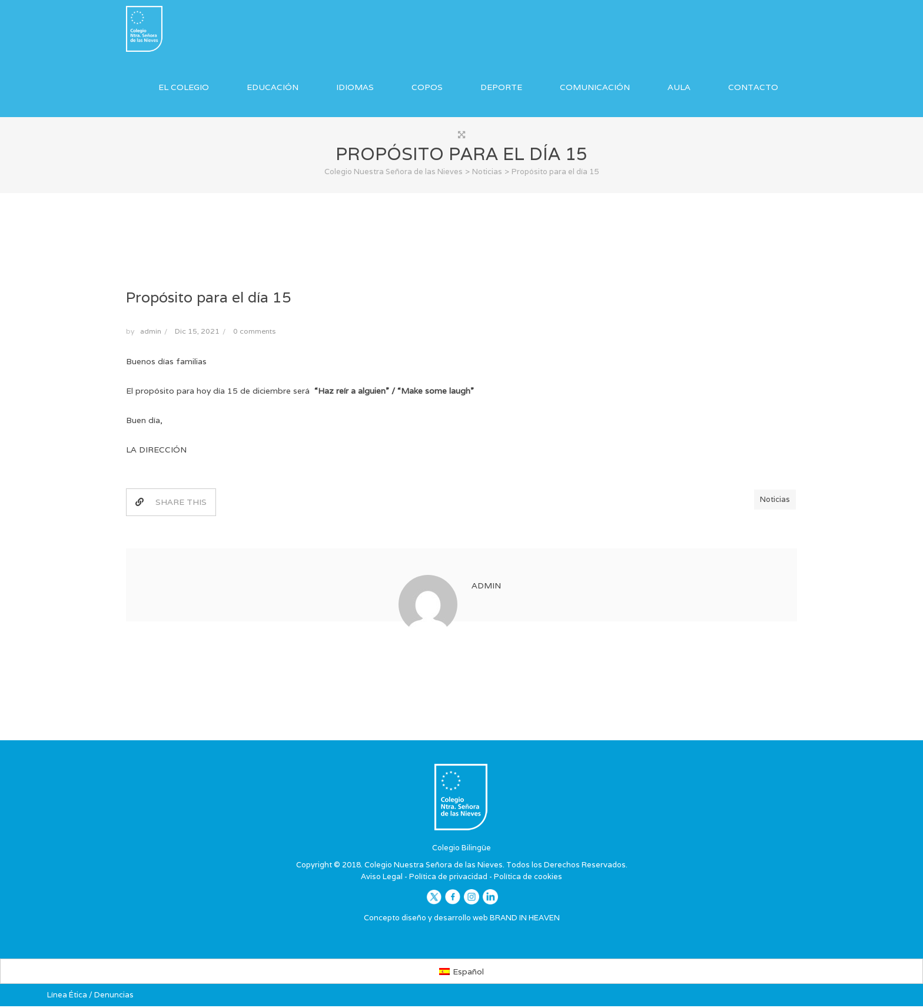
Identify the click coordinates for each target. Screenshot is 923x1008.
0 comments (254, 332)
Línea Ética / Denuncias (90, 996)
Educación (272, 87)
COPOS (427, 87)
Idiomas (355, 87)
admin (150, 332)
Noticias (775, 501)
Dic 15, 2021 (197, 332)
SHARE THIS (171, 503)
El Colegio (183, 87)
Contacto (753, 87)
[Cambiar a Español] (461, 972)
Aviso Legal (382, 878)
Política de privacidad (448, 878)
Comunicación (595, 87)
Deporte (501, 87)
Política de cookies (528, 878)
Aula (679, 87)
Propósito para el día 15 (208, 298)
